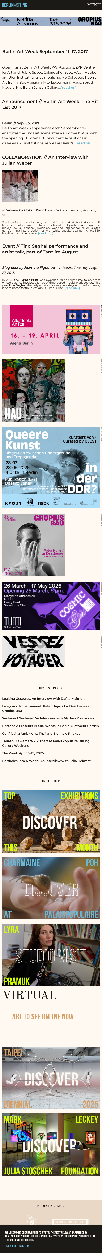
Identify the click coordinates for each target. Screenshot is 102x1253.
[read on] (69, 87)
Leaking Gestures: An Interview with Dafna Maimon (43, 699)
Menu (94, 5)
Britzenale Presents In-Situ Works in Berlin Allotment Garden (50, 726)
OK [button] (28, 1246)
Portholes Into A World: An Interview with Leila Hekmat (46, 761)
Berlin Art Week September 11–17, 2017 (45, 51)
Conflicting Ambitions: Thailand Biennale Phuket (41, 733)
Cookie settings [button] (15, 1246)
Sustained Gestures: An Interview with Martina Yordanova (48, 718)
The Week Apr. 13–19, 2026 (23, 753)
